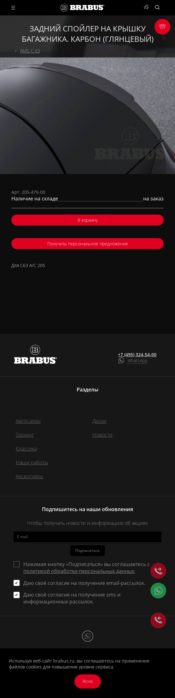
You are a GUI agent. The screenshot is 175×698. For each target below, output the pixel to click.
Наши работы (32, 462)
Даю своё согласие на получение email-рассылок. (84, 583)
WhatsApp (137, 360)
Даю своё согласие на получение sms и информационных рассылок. (71, 598)
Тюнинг (25, 434)
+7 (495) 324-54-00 (137, 354)
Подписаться (87, 550)
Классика (26, 448)
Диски (99, 420)
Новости (102, 434)
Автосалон (28, 420)
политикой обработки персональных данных (78, 571)
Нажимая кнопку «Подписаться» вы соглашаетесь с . (86, 568)
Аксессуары (29, 476)
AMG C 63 (30, 51)
